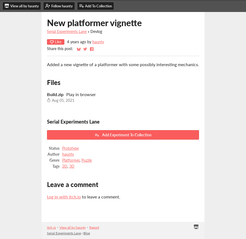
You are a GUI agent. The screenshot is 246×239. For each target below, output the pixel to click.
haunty (98, 42)
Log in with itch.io (64, 196)
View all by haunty (72, 227)
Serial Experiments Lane (67, 31)
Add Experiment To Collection (123, 135)
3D (71, 166)
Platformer (71, 160)
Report (94, 227)
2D (64, 166)
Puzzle (86, 160)
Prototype (70, 148)
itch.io (51, 227)
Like (55, 41)
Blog (86, 233)
